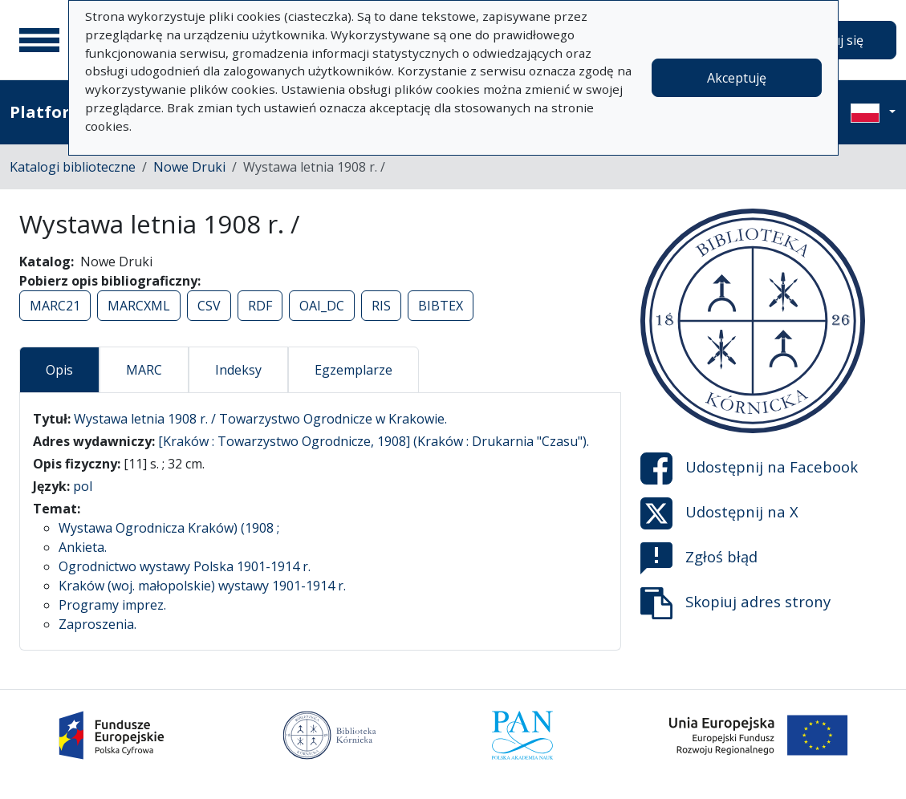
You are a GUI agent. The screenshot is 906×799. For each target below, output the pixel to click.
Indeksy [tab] (238, 370)
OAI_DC (321, 305)
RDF (260, 305)
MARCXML (139, 305)
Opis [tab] (59, 370)
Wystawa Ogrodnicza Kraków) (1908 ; (169, 528)
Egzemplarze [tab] (353, 370)
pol (82, 486)
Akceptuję (736, 78)
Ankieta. (83, 547)
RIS (381, 305)
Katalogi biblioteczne (73, 167)
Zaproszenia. (97, 624)
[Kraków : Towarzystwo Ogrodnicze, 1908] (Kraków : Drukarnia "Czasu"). (373, 441)
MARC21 (55, 305)
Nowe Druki (189, 167)
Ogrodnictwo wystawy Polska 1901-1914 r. (185, 566)
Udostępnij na (749, 468)
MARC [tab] (144, 370)
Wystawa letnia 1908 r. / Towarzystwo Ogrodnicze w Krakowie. (260, 419)
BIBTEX (440, 305)
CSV (209, 305)
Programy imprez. (112, 605)
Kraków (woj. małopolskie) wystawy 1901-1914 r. (202, 585)
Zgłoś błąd (699, 558)
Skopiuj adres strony (735, 603)
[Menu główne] (39, 40)
